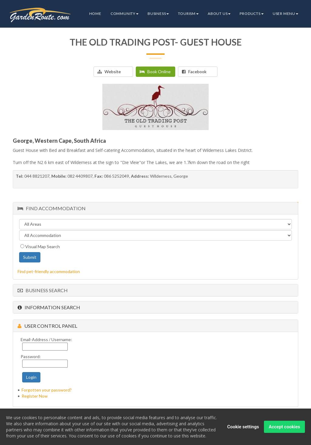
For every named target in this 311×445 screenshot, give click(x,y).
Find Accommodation (52, 208)
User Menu (285, 13)
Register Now (35, 396)
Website (109, 71)
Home (95, 13)
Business (158, 13)
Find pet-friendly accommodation (49, 271)
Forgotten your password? (47, 389)
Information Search (49, 307)
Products (251, 13)
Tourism (188, 13)
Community (124, 13)
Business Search (43, 290)
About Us (219, 13)
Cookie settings (243, 428)
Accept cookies (284, 428)
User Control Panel (47, 326)
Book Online (155, 71)
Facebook (194, 71)
